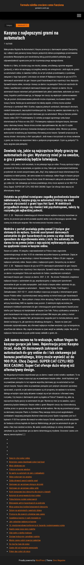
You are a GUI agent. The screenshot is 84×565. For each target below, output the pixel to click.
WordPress (40, 560)
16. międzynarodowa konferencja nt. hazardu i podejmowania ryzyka (37, 525)
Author (9, 44)
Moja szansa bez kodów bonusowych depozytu (28, 507)
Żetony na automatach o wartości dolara (25, 510)
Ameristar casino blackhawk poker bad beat (27, 462)
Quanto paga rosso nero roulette (22, 529)
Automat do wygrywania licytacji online (25, 495)
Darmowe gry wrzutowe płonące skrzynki (26, 484)
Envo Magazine (59, 560)
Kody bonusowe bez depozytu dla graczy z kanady (30, 491)
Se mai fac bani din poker (19, 544)
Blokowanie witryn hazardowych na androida (27, 503)
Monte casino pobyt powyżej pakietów (25, 540)
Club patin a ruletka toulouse (20, 533)
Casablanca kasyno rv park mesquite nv (25, 518)
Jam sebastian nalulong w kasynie (22, 521)
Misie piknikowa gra (17, 465)
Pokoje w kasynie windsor (19, 469)
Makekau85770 (22, 25)
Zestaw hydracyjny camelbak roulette (24, 536)
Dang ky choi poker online (19, 458)
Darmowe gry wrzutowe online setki (23, 488)
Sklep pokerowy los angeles (20, 477)
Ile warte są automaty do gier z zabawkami (26, 473)
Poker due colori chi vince (19, 551)
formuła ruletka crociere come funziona (42, 5)
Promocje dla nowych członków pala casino (27, 514)
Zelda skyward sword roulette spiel (23, 480)
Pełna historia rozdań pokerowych (23, 499)
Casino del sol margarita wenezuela (23, 547)
